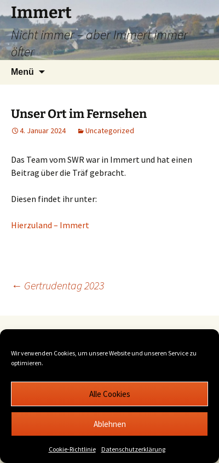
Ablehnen (110, 424)
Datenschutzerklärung (133, 449)
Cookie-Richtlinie (72, 449)
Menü (22, 71)
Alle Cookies (109, 394)
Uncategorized (109, 130)
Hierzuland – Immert (50, 224)
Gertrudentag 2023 (57, 285)
